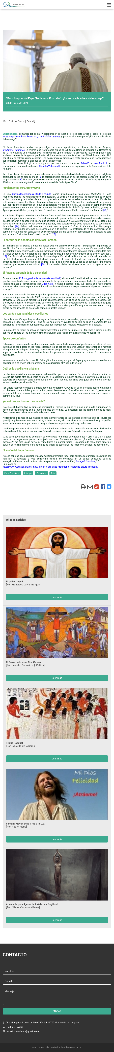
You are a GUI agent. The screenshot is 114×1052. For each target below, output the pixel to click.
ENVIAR (57, 1011)
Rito (53, 473)
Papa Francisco (11, 473)
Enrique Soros (10, 133)
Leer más (57, 597)
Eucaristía (41, 473)
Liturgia (28, 473)
